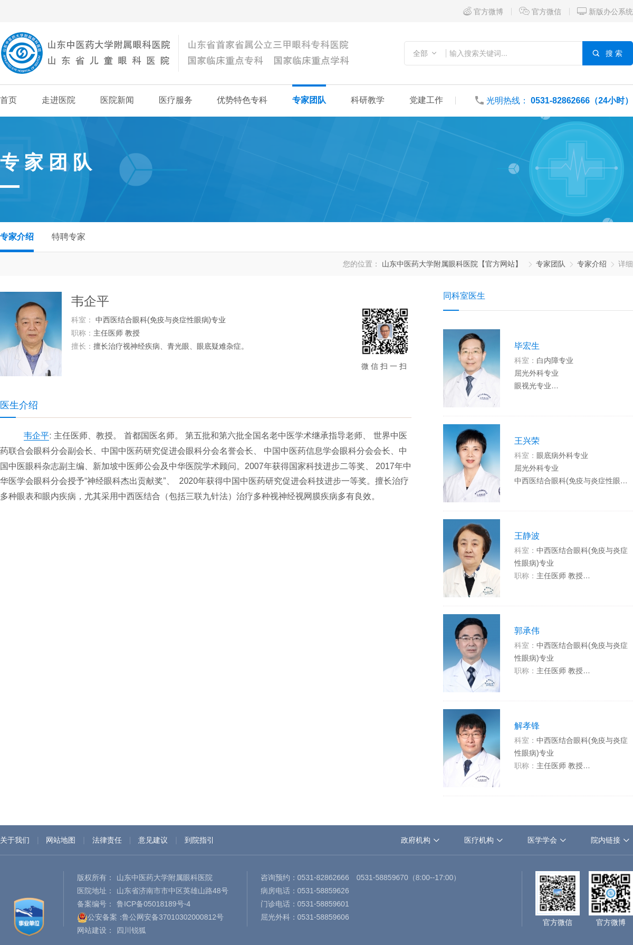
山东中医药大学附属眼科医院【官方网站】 (452, 264)
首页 (8, 100)
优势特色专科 (242, 100)
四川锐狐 (131, 930)
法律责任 (107, 840)
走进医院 (58, 100)
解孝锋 (527, 725)
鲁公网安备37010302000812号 (173, 917)
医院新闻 (117, 100)
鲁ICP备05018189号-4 (153, 904)
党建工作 (426, 100)
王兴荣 (527, 440)
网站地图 (60, 840)
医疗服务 (176, 100)
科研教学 (368, 100)
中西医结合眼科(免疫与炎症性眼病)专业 (160, 320)
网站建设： (95, 930)
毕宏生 (527, 345)
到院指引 (199, 840)
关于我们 (15, 840)
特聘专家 (68, 236)
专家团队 (309, 100)
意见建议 (153, 840)
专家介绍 (17, 236)
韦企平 (36, 435)
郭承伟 (527, 630)
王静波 (527, 535)
